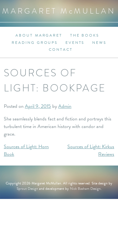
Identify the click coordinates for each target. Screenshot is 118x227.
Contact (60, 49)
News (99, 42)
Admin (64, 106)
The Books (84, 35)
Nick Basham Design (85, 188)
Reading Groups (35, 42)
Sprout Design (27, 188)
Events (75, 42)
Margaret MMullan (59, 10)
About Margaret (38, 35)
